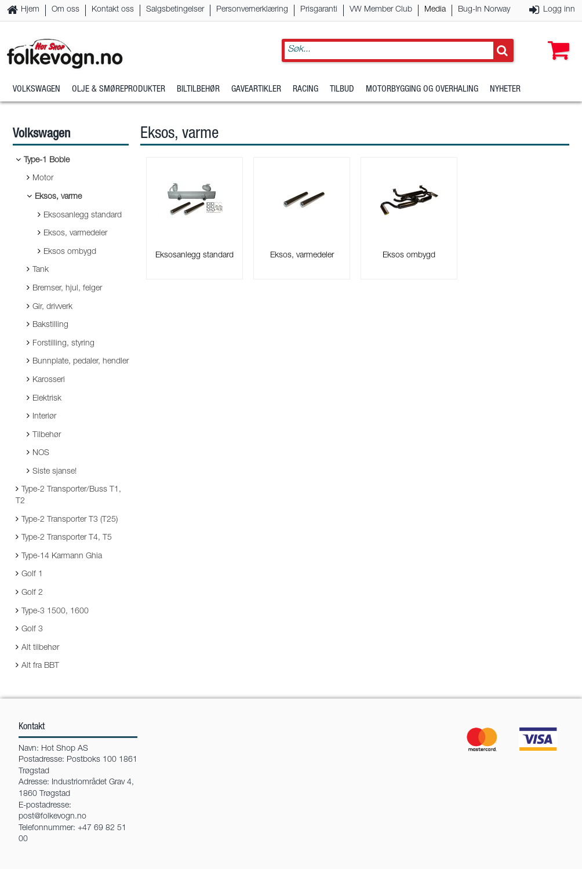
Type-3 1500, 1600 (55, 612)
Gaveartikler (256, 89)
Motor (42, 178)
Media (435, 10)
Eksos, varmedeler (75, 234)
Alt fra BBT (40, 666)
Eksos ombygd (69, 252)
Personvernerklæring (252, 10)
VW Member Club (381, 10)
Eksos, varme (58, 197)
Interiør (44, 417)
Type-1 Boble (47, 161)
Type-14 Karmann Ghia (61, 556)
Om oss (65, 10)
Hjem (30, 10)
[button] (556, 39)
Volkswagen (36, 89)
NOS (40, 453)
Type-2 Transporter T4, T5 (66, 538)
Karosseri (48, 380)
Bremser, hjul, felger (67, 289)
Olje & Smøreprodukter (118, 89)
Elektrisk (46, 399)
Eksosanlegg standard (82, 216)
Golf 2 (32, 593)
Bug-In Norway (484, 10)
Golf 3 (32, 630)
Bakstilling (50, 325)
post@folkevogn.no (52, 817)
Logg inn (559, 10)
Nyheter (505, 89)
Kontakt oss (113, 10)
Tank (40, 270)
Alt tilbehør (40, 648)
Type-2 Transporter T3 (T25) (69, 520)
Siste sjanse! (54, 472)
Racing (305, 89)
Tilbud (342, 89)
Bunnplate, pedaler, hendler (80, 362)
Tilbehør (46, 435)
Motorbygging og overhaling (422, 89)
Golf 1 (32, 574)
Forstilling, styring (63, 344)
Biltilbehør (198, 89)
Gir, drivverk (52, 307)
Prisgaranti (318, 10)
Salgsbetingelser (175, 10)
